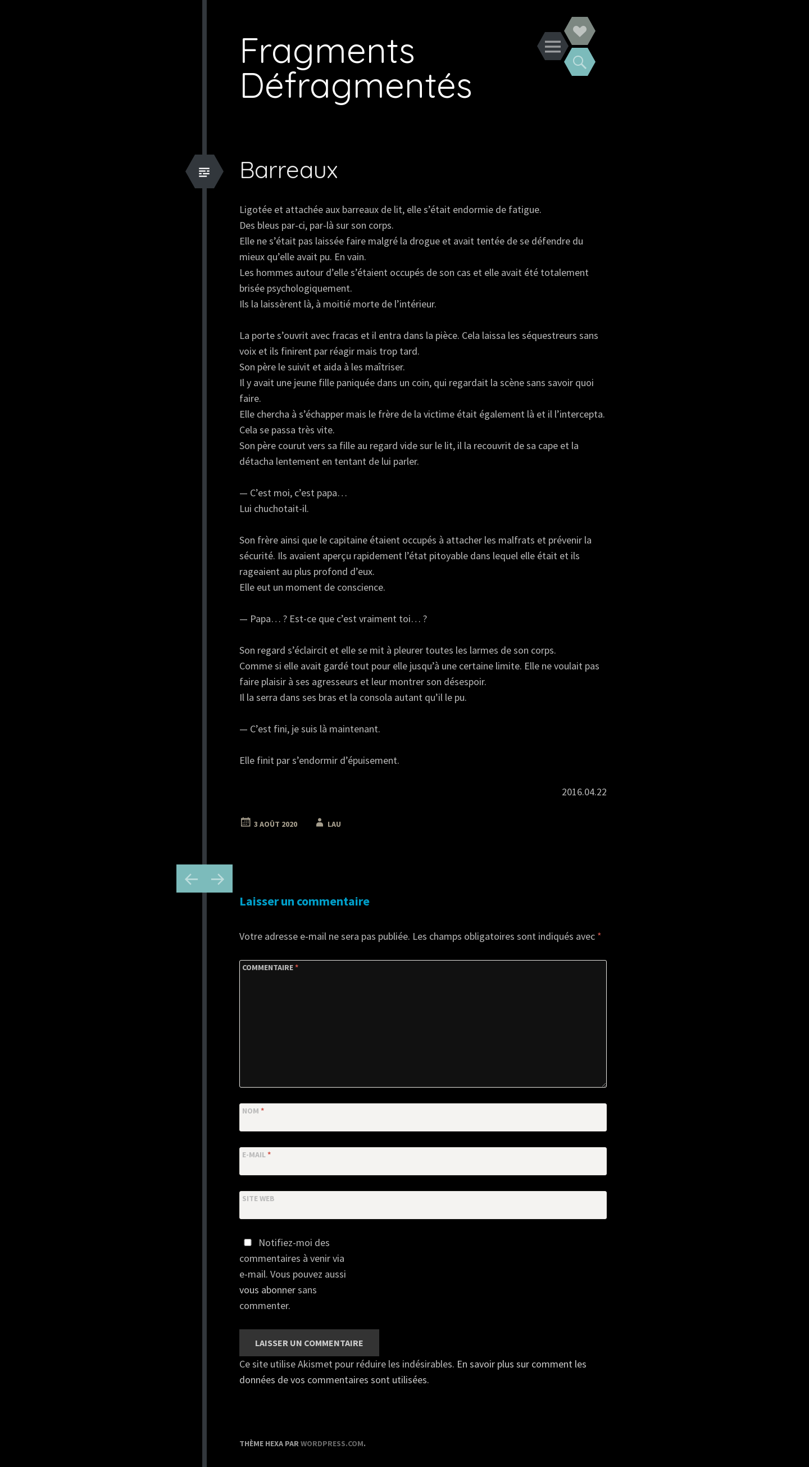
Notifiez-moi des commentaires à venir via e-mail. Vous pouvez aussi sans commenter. (292, 1274)
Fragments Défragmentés (355, 67)
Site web (258, 1198)
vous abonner (267, 1289)
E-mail (256, 1154)
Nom (253, 1111)
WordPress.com (332, 1443)
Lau (334, 824)
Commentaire (270, 967)
